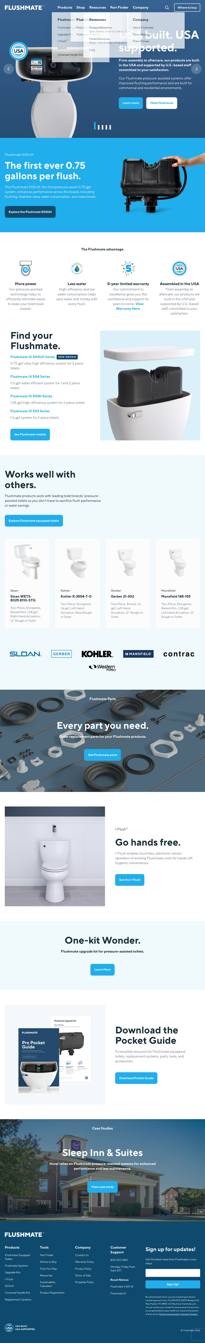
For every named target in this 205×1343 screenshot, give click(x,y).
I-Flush (9, 1279)
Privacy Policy (83, 1269)
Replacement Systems (18, 1299)
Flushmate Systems (16, 1266)
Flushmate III (118, 1293)
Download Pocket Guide (136, 1078)
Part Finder (119, 7)
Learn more (131, 103)
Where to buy (187, 8)
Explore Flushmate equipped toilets (34, 521)
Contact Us (82, 1255)
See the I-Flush (130, 880)
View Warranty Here (130, 306)
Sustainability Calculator (47, 1284)
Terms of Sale (83, 1275)
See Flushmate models (30, 434)
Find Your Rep (48, 1269)
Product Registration (52, 1293)
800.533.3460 (119, 1260)
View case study (102, 1187)
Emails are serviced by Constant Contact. (178, 1314)
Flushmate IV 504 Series (30, 376)
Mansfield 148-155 (176, 596)
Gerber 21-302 (122, 596)
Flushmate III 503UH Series (32, 357)
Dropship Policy (84, 1282)
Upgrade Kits (12, 1272)
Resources (46, 1275)
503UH (9, 1286)
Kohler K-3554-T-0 (76, 596)
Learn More (102, 970)
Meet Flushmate (161, 103)
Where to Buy (48, 1262)
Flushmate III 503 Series (30, 411)
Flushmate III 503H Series (31, 396)
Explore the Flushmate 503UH (30, 212)
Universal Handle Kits (17, 1293)
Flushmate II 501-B (121, 1286)
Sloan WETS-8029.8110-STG (23, 598)
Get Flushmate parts (102, 755)
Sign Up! (173, 1284)
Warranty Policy (84, 1262)
